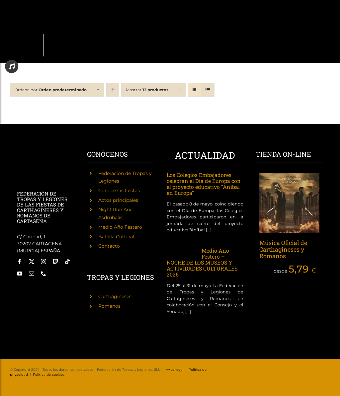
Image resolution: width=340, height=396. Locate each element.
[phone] (43, 273)
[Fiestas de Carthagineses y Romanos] (26, 288)
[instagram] (43, 261)
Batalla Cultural (116, 237)
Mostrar (147, 89)
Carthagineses (114, 296)
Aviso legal (175, 369)
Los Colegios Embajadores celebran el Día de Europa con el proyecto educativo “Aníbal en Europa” (204, 183)
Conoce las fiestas (119, 191)
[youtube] (19, 273)
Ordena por (51, 89)
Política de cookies (48, 374)
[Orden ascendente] (112, 90)
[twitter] (31, 261)
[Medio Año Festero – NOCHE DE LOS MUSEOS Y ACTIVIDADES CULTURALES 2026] (181, 252)
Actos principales (118, 200)
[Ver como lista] (207, 89)
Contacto (109, 246)
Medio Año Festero (120, 227)
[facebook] (19, 261)
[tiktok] (67, 261)
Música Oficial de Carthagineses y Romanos (283, 249)
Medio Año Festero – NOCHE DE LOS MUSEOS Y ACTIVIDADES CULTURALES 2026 (202, 262)
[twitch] (55, 261)
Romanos (109, 306)
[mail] (31, 273)
